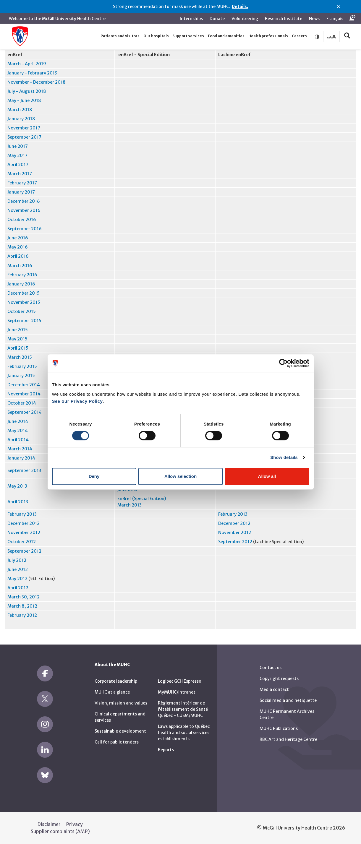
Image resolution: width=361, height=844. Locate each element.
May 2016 (17, 247)
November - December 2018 (36, 82)
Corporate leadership (116, 681)
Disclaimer (49, 824)
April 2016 (18, 256)
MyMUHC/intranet (176, 692)
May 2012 (17, 578)
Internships (191, 18)
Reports (166, 749)
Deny (94, 476)
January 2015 (21, 375)
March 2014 (19, 449)
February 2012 (22, 615)
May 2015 (17, 339)
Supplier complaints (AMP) (60, 831)
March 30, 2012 (23, 597)
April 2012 (17, 587)
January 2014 (21, 458)
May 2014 (17, 430)
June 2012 (17, 569)
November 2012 (23, 532)
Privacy (74, 824)
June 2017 (17, 146)
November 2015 (23, 302)
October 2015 (21, 311)
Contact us (270, 667)
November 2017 (23, 128)
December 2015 (23, 293)
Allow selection (180, 476)
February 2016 (22, 274)
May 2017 (17, 155)
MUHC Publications (279, 728)
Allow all (267, 476)
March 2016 (19, 265)
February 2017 (22, 183)
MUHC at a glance (112, 692)
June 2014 (17, 421)
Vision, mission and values (121, 703)
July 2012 (16, 560)
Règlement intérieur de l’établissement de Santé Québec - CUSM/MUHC (183, 709)
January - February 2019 (32, 73)
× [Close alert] (338, 7)
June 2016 (17, 238)
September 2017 (24, 137)
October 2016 (21, 219)
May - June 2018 (24, 100)
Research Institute (283, 18)
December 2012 (23, 523)
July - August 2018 (26, 91)
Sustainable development (120, 731)
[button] (120, 36)
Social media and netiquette (288, 700)
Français (334, 18)
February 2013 (22, 514)
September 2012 (235, 541)
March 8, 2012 (22, 606)
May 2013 (17, 486)
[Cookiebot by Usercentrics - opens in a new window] (283, 363)
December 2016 (23, 201)
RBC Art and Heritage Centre (288, 739)
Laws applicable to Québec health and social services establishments (184, 732)
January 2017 (21, 192)
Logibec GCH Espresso (179, 681)
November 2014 (24, 394)
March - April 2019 (26, 63)
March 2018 (19, 109)
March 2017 (19, 173)
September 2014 (24, 412)
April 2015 (17, 348)
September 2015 (24, 320)
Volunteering (245, 18)
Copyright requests (279, 678)
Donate (217, 18)
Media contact (274, 689)
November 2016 (24, 210)
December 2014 (23, 384)
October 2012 (21, 541)
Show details (284, 457)
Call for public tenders (117, 742)
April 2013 (17, 501)
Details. (240, 6)
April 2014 (18, 439)
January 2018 (21, 118)
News (314, 18)
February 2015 (22, 366)
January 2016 (21, 284)
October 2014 (21, 403)
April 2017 (17, 164)
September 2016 (24, 228)
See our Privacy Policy (77, 401)
